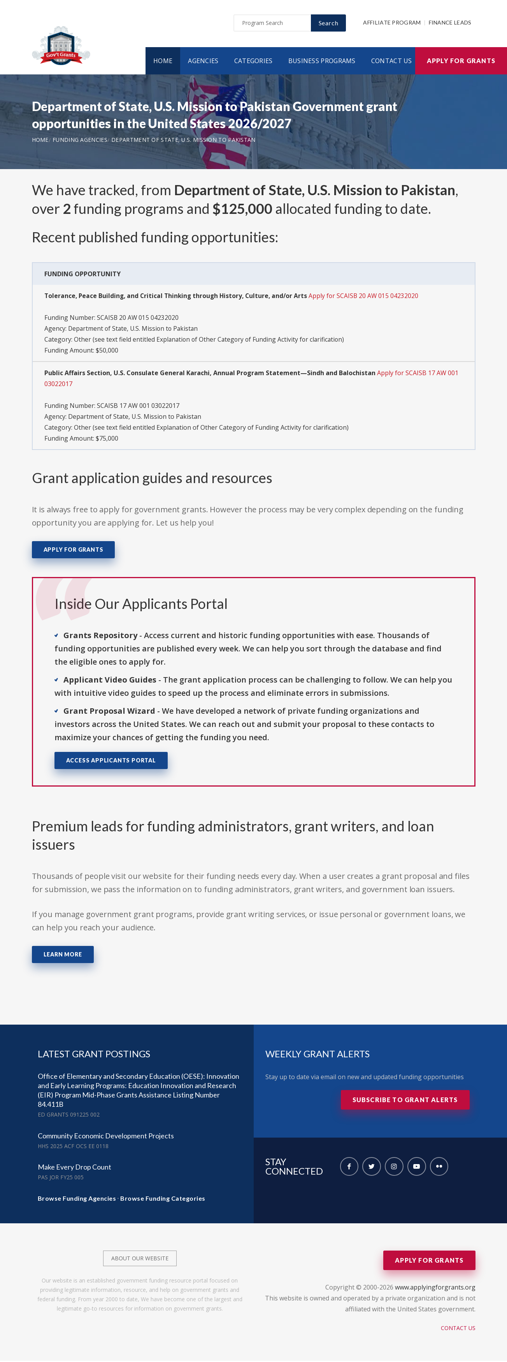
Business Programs (322, 62)
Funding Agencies (80, 141)
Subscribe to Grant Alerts (405, 1100)
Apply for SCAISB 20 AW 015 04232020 (369, 297)
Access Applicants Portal (111, 761)
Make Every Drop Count (74, 1168)
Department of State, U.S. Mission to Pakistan (183, 141)
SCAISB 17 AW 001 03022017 (138, 406)
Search (329, 24)
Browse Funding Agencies (77, 1199)
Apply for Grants (461, 61)
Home (162, 62)
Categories (253, 62)
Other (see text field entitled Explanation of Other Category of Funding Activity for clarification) (211, 340)
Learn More (63, 955)
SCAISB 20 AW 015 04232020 (138, 318)
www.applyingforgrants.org (435, 1288)
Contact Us (391, 62)
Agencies (203, 62)
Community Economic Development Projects (106, 1137)
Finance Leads (450, 24)
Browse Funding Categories (162, 1199)
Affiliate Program (392, 24)
